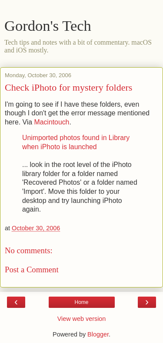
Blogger (98, 334)
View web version (81, 318)
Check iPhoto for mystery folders (68, 87)
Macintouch (51, 122)
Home (81, 302)
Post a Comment (32, 269)
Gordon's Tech (47, 25)
